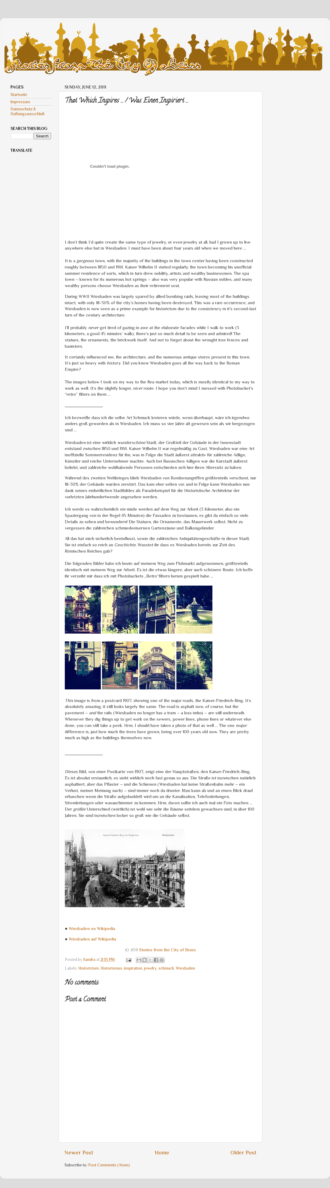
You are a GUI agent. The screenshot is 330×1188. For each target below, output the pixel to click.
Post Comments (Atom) (109, 1165)
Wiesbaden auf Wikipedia (92, 939)
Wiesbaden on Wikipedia (92, 928)
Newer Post (78, 1152)
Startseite (18, 94)
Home (162, 1152)
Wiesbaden (185, 968)
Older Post (243, 1152)
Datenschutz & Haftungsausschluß (27, 111)
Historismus (111, 968)
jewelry (150, 968)
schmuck (166, 968)
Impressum (20, 102)
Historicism (88, 968)
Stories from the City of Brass (167, 949)
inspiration (133, 968)
